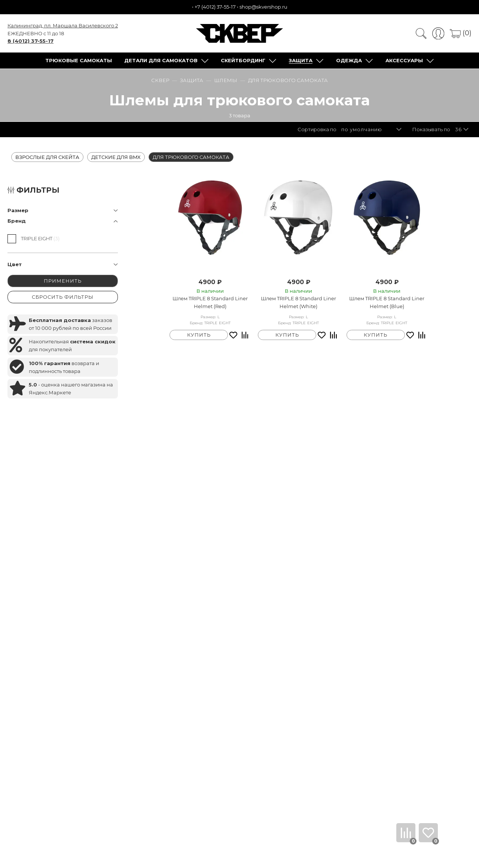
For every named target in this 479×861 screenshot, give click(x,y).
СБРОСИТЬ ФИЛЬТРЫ (63, 297)
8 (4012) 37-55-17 (30, 41)
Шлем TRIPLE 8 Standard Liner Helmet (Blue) (386, 302)
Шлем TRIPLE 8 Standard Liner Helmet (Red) (210, 302)
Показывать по (431, 129)
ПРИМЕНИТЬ (63, 281)
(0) (461, 33)
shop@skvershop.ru (263, 7)
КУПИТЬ (199, 335)
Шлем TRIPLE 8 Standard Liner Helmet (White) (298, 302)
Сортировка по (317, 129)
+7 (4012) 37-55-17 (215, 7)
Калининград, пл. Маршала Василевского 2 (62, 25)
